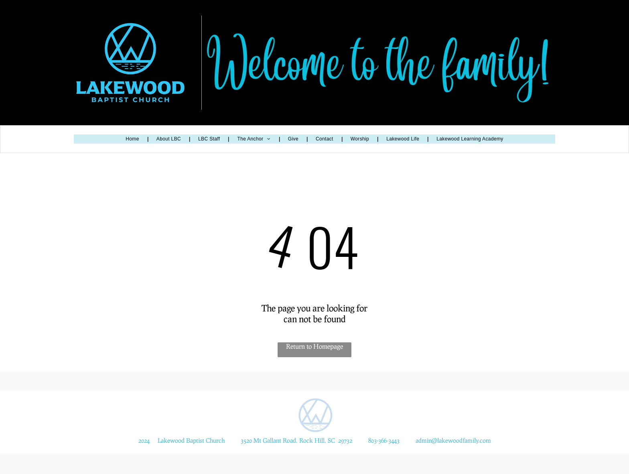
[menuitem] (133, 139)
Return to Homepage (314, 346)
